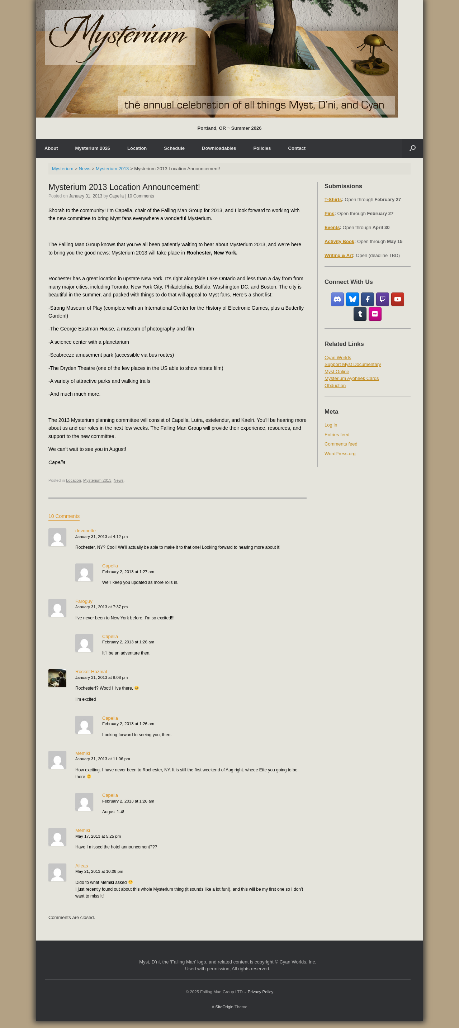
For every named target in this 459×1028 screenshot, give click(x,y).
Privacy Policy (261, 992)
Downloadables (219, 148)
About (51, 148)
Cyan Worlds (338, 357)
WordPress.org (340, 453)
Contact (297, 148)
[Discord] (337, 299)
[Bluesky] (352, 299)
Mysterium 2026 (92, 148)
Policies (262, 148)
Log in (331, 425)
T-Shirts (333, 199)
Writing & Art (339, 255)
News (119, 480)
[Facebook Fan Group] (367, 299)
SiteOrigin (224, 1007)
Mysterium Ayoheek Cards (352, 378)
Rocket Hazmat (91, 671)
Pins (329, 213)
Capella (116, 196)
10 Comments (140, 196)
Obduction (335, 385)
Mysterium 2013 (97, 480)
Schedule (174, 148)
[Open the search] (412, 148)
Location (137, 148)
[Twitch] (382, 299)
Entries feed (337, 434)
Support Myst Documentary (353, 364)
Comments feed (341, 444)
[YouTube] (397, 299)
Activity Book (339, 241)
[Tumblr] (360, 314)
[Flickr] (375, 314)
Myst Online (337, 371)
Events (332, 227)
